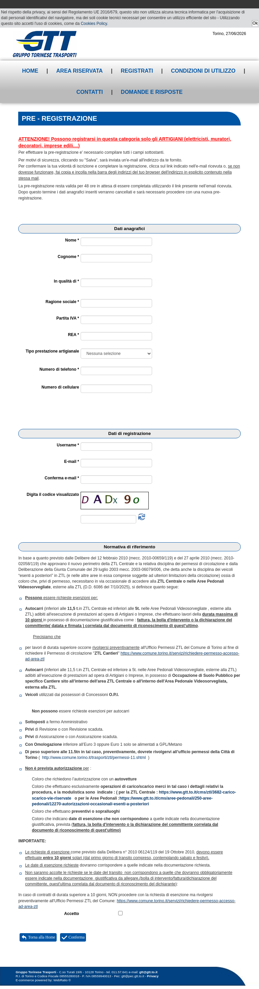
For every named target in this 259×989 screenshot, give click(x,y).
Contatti (89, 92)
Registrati (137, 71)
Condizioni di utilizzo (203, 71)
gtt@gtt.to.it (148, 972)
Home (30, 71)
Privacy (153, 976)
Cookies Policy (94, 23)
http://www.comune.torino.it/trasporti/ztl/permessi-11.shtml (94, 757)
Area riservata (79, 71)
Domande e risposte (151, 92)
